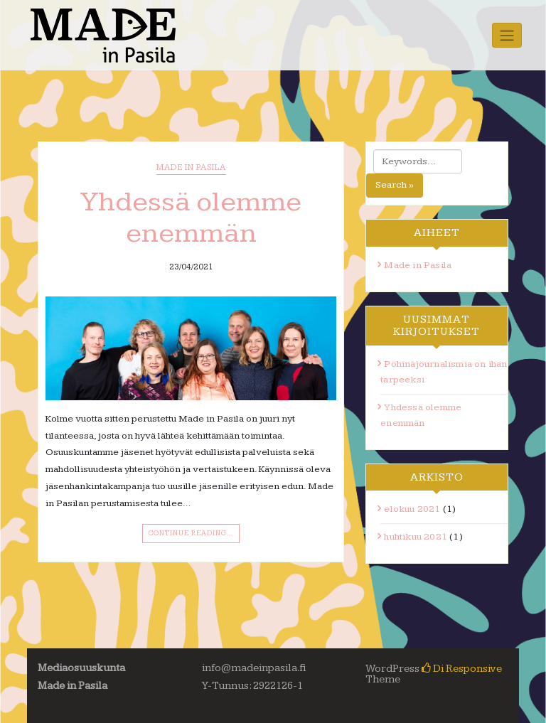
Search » (394, 185)
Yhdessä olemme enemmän (190, 217)
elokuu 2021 (412, 509)
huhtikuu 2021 (415, 536)
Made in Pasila (191, 167)
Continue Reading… (191, 533)
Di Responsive (462, 669)
